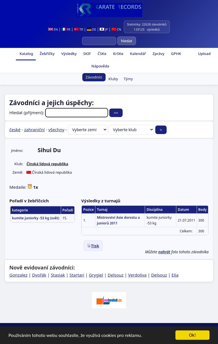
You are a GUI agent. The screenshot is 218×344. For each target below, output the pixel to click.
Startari (77, 275)
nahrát (164, 251)
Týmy (128, 78)
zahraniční (34, 129)
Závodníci (94, 77)
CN (116, 29)
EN (53, 29)
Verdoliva (137, 275)
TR (78, 29)
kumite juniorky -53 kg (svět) (35, 218)
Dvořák (39, 275)
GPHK (175, 53)
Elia (175, 275)
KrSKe (117, 53)
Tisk (93, 246)
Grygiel (96, 275)
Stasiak (58, 275)
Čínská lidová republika (47, 163)
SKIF (86, 53)
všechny (56, 129)
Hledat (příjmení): (59, 112)
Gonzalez (18, 275)
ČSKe (101, 53)
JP (104, 29)
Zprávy (158, 53)
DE (91, 29)
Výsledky (68, 53)
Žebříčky (46, 53)
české (14, 129)
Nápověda (99, 66)
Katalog (26, 53)
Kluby (113, 78)
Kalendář (137, 53)
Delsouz (115, 275)
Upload (204, 53)
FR (66, 29)
